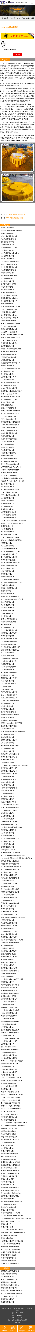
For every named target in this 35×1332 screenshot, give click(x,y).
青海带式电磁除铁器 (7, 436)
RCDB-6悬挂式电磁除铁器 (9, 1114)
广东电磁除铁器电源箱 (8, 667)
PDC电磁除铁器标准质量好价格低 (12, 478)
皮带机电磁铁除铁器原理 (9, 1072)
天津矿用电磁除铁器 (7, 402)
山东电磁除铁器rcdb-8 (8, 1044)
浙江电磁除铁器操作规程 (9, 726)
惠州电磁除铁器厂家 (7, 484)
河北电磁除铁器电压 (7, 287)
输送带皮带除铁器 (7, 1145)
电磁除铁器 (29, 18)
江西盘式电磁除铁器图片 (9, 312)
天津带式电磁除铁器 (7, 655)
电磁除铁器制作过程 (7, 1151)
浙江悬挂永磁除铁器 (7, 242)
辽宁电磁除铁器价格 (7, 1027)
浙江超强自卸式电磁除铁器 (10, 464)
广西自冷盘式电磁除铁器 (9, 1069)
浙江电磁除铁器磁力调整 (9, 461)
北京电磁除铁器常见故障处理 (10, 852)
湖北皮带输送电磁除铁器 (9, 923)
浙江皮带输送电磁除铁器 (9, 672)
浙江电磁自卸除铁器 (7, 486)
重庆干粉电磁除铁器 (7, 653)
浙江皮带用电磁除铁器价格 (10, 489)
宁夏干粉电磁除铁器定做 (9, 692)
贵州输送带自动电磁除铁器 (10, 971)
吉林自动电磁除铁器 (7, 976)
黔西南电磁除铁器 (7, 689)
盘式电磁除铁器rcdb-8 (8, 1142)
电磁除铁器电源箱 (7, 1238)
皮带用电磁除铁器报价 (8, 1260)
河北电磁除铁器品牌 (7, 928)
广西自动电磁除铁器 (7, 920)
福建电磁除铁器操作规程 (9, 439)
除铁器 (12, 18)
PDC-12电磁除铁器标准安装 (14, 218)
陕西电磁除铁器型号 (7, 982)
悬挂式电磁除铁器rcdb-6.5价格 (11, 1193)
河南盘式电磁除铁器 (7, 228)
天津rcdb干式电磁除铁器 (9, 987)
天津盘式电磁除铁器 (7, 258)
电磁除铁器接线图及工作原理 (10, 1213)
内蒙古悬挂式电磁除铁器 (9, 962)
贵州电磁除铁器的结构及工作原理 (12, 940)
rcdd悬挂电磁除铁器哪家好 (9, 1063)
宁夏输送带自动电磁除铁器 (10, 903)
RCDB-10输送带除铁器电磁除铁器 (12, 1229)
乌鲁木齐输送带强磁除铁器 (10, 1187)
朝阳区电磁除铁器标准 (8, 1131)
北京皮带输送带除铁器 (8, 712)
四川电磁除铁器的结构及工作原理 (12, 979)
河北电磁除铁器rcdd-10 (8, 385)
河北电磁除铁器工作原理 (9, 399)
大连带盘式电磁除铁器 (8, 320)
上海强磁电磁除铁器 (7, 571)
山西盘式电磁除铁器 (7, 360)
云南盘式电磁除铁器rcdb (9, 430)
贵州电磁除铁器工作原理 (9, 821)
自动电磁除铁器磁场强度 (9, 1235)
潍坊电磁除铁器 (6, 1089)
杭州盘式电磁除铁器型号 (9, 295)
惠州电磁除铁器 (6, 616)
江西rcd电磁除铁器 (7, 405)
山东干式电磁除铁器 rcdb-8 (10, 253)
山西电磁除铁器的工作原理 (10, 579)
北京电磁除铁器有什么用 (9, 990)
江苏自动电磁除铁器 (7, 833)
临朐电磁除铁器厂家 (7, 1184)
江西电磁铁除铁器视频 (8, 1052)
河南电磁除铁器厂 (7, 543)
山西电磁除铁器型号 (7, 880)
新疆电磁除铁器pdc (7, 574)
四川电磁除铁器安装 (7, 841)
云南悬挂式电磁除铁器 (8, 644)
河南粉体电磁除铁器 (7, 782)
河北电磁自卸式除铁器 (8, 270)
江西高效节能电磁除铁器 (9, 641)
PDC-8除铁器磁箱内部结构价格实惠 (12, 481)
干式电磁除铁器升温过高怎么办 (11, 1201)
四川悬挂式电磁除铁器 (8, 906)
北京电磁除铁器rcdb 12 (8, 779)
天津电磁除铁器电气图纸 (9, 788)
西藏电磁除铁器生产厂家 (9, 757)
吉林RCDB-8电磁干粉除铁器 (10, 1106)
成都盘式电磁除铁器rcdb (9, 472)
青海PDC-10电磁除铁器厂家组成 (11, 540)
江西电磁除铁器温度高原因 (10, 658)
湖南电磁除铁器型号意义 (9, 622)
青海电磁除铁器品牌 (7, 813)
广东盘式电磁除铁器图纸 (9, 340)
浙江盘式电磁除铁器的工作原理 (11, 1293)
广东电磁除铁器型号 (7, 819)
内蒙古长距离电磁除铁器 (9, 1013)
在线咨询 (17, 54)
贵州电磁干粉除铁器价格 (9, 315)
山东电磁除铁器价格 (7, 380)
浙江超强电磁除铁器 (7, 444)
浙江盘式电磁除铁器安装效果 (10, 1165)
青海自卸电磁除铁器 (7, 664)
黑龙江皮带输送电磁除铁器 (10, 807)
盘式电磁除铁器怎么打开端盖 (10, 1162)
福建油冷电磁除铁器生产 (9, 554)
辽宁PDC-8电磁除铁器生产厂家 (11, 467)
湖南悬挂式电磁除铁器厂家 (10, 382)
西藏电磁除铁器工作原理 (9, 968)
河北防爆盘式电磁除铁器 (9, 267)
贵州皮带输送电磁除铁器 (9, 630)
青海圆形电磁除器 (7, 706)
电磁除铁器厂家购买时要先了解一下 (13, 1232)
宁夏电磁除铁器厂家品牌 (9, 937)
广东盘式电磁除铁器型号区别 (10, 1244)
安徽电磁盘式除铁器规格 (9, 343)
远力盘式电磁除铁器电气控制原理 (12, 1215)
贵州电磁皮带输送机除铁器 (10, 714)
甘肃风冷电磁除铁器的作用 (10, 838)
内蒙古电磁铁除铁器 (7, 790)
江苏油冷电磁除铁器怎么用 (10, 861)
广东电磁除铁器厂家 (7, 1182)
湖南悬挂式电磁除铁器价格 (10, 892)
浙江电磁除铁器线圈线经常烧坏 (11, 391)
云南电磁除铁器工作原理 (9, 534)
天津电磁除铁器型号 (7, 1299)
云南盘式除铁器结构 (7, 447)
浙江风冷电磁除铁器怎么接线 (10, 562)
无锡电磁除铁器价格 (7, 509)
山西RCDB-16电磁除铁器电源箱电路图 (13, 520)
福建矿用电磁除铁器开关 (9, 698)
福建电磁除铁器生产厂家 (9, 824)
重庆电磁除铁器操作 (7, 278)
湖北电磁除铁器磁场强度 (9, 458)
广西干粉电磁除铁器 (7, 681)
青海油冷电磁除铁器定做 (9, 638)
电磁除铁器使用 (6, 1224)
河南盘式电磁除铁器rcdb (9, 264)
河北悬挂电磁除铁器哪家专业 (10, 410)
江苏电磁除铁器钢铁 (7, 250)
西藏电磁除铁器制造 (7, 585)
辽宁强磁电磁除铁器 (7, 743)
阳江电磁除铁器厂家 (7, 627)
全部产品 (20, 18)
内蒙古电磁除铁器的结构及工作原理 (13, 917)
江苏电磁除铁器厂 (7, 686)
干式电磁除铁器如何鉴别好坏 (10, 1139)
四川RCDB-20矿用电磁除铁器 (10, 1103)
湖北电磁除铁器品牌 (7, 796)
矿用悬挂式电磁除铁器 (8, 1083)
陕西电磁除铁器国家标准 (9, 897)
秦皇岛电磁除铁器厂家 (8, 284)
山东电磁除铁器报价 (7, 793)
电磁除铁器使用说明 (7, 1210)
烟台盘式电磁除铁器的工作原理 (11, 230)
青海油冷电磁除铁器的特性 (10, 864)
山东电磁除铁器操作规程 (9, 661)
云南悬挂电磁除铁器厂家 (9, 740)
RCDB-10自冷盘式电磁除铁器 (10, 1249)
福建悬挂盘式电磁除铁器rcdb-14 (11, 363)
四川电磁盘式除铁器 (7, 605)
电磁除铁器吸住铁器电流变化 (10, 1049)
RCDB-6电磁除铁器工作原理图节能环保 (14, 1123)
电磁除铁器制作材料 (7, 1199)
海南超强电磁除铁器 (7, 602)
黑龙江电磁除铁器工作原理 (10, 889)
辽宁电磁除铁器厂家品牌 (9, 810)
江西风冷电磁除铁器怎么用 (10, 425)
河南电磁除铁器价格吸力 (9, 275)
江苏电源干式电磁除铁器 (9, 1117)
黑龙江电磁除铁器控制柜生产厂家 (12, 599)
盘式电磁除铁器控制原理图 (10, 1196)
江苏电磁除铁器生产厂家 (9, 771)
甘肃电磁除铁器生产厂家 (9, 1296)
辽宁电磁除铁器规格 (7, 729)
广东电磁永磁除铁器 (7, 1004)
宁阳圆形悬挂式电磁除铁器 (10, 1246)
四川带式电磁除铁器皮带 (9, 557)
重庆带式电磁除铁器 (7, 568)
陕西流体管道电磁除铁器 (9, 588)
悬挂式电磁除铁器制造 (8, 1047)
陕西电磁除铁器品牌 (7, 1276)
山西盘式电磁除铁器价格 (9, 309)
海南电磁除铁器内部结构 (9, 1016)
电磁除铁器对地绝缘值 (8, 1258)
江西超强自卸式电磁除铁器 (10, 261)
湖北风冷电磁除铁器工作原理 (10, 551)
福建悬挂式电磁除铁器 (8, 973)
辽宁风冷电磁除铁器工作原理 (10, 647)
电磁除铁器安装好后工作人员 (10, 1221)
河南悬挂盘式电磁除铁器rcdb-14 (11, 1290)
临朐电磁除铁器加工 (7, 503)
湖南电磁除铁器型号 (7, 886)
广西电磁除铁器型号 (7, 948)
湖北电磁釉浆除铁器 (7, 371)
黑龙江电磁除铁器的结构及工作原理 (13, 731)
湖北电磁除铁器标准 (7, 734)
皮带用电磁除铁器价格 (8, 1156)
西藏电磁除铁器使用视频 (9, 678)
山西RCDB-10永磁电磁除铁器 (10, 1100)
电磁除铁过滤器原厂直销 (9, 1128)
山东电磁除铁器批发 (7, 776)
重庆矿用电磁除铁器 (7, 546)
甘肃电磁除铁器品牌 (7, 945)
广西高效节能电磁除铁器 (9, 548)
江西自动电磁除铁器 (7, 669)
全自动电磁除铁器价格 (8, 1159)
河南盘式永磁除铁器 (7, 450)
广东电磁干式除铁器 (7, 844)
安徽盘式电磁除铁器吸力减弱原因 (12, 334)
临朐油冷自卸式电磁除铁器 (10, 1263)
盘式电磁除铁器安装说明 (9, 1168)
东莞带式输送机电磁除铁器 (10, 495)
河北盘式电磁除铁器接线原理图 (11, 349)
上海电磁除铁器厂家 (7, 751)
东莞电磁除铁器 (6, 591)
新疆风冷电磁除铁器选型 (9, 565)
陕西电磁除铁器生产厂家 (9, 914)
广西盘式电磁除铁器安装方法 (10, 368)
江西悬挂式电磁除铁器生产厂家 (11, 723)
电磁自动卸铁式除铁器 (8, 1207)
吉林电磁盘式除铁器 (7, 847)
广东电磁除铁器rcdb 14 (8, 709)
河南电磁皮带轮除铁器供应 (10, 993)
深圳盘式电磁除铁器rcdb (9, 301)
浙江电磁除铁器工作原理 (9, 768)
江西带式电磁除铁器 (7, 441)
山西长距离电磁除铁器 (8, 1024)
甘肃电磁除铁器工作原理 (9, 883)
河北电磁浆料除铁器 (7, 785)
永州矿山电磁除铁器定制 (9, 1058)
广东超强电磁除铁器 (7, 1075)
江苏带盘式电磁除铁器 (8, 416)
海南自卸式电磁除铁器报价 (10, 1092)
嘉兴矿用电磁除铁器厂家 (9, 388)
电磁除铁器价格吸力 (7, 1179)
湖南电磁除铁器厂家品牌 (9, 951)
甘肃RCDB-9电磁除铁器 (9, 1111)
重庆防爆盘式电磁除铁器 (9, 475)
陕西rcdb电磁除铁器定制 (9, 695)
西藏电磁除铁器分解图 (8, 560)
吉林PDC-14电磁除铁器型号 (10, 470)
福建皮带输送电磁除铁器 (9, 1274)
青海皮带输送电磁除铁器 (9, 236)
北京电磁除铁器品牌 (7, 759)
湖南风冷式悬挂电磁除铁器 (10, 596)
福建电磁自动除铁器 (7, 607)
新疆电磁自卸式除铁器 (8, 1282)
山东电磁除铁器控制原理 (9, 1041)
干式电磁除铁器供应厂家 (9, 1176)
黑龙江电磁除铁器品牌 (8, 954)
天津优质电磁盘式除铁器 (9, 329)
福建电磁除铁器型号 (7, 244)
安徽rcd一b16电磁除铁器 (9, 619)
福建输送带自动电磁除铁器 (10, 942)
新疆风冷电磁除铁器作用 (9, 1288)
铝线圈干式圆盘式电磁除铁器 (10, 1252)
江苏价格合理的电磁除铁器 (10, 1038)
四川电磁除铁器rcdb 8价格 (9, 318)
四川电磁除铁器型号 (7, 965)
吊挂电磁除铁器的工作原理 (10, 1010)
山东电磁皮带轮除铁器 (8, 1002)
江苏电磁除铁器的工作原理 (10, 805)
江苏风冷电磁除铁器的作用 (10, 427)
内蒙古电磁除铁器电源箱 (9, 354)
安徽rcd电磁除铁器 (7, 304)
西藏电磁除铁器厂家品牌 (9, 956)
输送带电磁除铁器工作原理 (10, 1190)
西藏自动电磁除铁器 (7, 233)
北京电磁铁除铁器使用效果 (10, 1030)
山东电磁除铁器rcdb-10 (8, 377)
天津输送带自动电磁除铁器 (10, 754)
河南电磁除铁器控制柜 (8, 453)
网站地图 (17, 1322)
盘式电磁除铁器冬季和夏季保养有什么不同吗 (16, 1218)
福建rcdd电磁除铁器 (7, 717)
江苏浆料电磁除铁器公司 (9, 999)
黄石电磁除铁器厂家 (7, 1035)
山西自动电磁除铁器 (7, 816)
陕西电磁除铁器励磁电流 (9, 720)
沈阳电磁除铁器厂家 (7, 1066)
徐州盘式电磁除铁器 (7, 256)
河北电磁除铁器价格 (7, 273)
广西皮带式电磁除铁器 (8, 683)
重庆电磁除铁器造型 (7, 748)
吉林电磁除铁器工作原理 (9, 247)
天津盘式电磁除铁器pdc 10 (9, 298)
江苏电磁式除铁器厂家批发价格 (11, 827)
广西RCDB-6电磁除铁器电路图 (11, 1078)
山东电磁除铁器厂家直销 (9, 1055)
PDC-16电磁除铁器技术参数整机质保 (13, 1125)
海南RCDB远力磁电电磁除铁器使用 (12, 523)
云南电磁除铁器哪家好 (8, 830)
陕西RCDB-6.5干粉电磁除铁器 (11, 1108)
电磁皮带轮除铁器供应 (8, 1255)
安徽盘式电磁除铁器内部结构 (10, 337)
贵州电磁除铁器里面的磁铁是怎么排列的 (14, 765)
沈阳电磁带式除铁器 (7, 762)
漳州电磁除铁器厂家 (7, 281)
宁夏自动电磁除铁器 (7, 1302)
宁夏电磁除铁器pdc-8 (8, 900)
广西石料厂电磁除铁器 (8, 357)
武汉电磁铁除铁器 (7, 526)
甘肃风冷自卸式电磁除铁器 (10, 700)
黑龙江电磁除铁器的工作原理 (10, 306)
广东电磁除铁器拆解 (7, 1018)
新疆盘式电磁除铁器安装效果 (10, 422)
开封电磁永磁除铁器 (7, 289)
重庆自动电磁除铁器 (7, 835)
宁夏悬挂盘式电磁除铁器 (9, 351)
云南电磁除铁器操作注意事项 (10, 396)
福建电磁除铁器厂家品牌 (9, 633)
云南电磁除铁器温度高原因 (10, 745)
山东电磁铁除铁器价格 (8, 512)
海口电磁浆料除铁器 (7, 531)
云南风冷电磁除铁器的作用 (10, 650)
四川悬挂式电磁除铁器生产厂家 (11, 582)
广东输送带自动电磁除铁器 (10, 878)
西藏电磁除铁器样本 (7, 636)
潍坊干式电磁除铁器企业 (9, 1137)
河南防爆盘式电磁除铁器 (9, 433)
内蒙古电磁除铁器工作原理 (10, 985)
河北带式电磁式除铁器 (8, 239)
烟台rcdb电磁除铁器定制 (9, 394)
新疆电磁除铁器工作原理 (9, 926)
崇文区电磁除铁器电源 (8, 1134)
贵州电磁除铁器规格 (7, 374)
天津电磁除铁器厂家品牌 (9, 774)
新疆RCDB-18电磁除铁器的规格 (11, 1080)
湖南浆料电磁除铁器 (7, 737)
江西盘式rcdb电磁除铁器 (9, 332)
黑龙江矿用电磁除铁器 (8, 408)
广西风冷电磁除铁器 (7, 613)
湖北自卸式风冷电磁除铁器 (10, 1032)
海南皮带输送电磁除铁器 (9, 934)
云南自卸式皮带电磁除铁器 (10, 1271)
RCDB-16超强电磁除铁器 (9, 1086)
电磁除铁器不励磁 (7, 1227)
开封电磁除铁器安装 (7, 703)
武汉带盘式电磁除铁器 (8, 292)
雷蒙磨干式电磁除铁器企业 (10, 1173)
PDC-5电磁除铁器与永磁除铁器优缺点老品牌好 (16, 858)
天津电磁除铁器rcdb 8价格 (9, 1154)
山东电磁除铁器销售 (7, 895)
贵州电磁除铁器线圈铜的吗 (10, 1021)
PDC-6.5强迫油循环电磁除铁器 (15, 214)
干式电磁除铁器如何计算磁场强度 (12, 1241)
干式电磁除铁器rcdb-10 (8, 1204)
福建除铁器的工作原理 (8, 802)
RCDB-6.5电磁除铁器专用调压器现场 (13, 855)
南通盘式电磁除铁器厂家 (9, 1279)
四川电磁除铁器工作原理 (9, 875)
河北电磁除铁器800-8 (8, 577)
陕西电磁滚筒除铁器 (7, 675)
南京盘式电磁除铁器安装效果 (10, 323)
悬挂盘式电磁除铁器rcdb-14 (10, 1170)
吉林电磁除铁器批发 (7, 610)
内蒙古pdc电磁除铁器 (8, 850)
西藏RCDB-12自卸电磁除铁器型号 (12, 1061)
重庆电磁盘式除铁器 (7, 346)
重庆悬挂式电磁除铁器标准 (10, 413)
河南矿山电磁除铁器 (7, 593)
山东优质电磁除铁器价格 (9, 492)
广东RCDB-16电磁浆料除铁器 (10, 1097)
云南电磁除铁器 (6, 624)
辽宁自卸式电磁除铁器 (8, 326)
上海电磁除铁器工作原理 (9, 931)
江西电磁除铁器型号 (7, 799)
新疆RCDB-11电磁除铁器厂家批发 (12, 1094)
